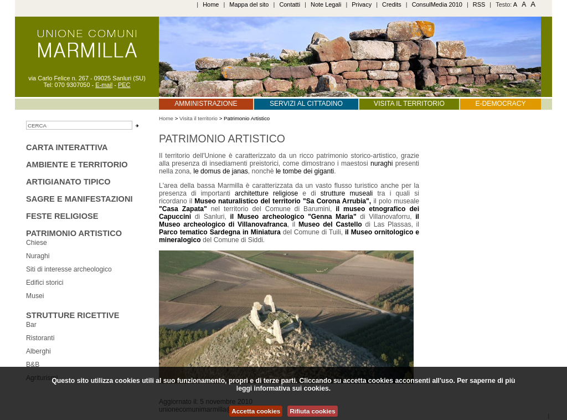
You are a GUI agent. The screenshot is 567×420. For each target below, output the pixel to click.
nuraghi (382, 163)
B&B (32, 364)
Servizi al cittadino (306, 103)
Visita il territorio (409, 103)
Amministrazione (205, 103)
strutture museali (347, 193)
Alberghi (38, 351)
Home (211, 4)
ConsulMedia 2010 (437, 4)
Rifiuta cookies (312, 411)
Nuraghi (38, 256)
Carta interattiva (67, 147)
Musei (35, 296)
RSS (479, 4)
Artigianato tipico (68, 181)
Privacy (362, 4)
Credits (391, 4)
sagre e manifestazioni (79, 198)
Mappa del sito (249, 4)
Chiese (36, 243)
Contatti (289, 4)
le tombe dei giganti (305, 171)
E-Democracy (500, 103)
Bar (31, 325)
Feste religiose (62, 216)
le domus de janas (220, 171)
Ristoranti (40, 338)
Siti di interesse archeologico (69, 269)
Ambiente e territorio (77, 164)
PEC (124, 84)
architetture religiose (266, 193)
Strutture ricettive (72, 315)
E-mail (103, 84)
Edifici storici (45, 282)
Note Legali (326, 4)
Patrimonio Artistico (74, 233)
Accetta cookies (255, 411)
